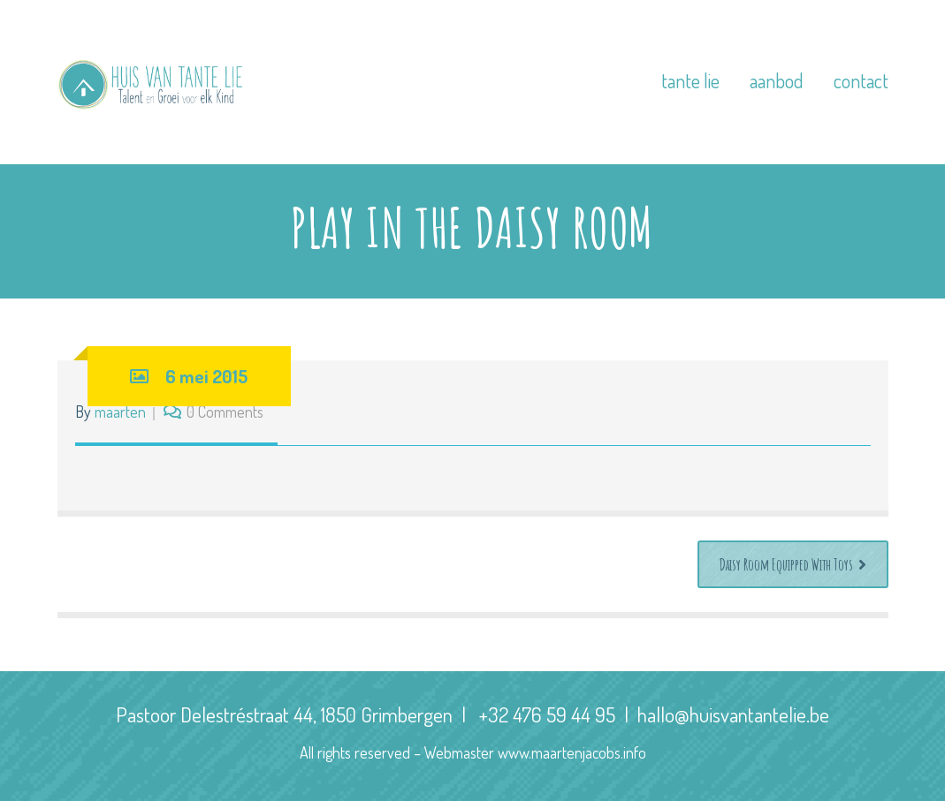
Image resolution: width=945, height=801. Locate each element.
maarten (120, 411)
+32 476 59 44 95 (547, 714)
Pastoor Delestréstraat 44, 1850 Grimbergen (284, 714)
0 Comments (225, 411)
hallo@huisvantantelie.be (733, 714)
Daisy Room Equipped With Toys (793, 564)
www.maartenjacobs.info (572, 752)
